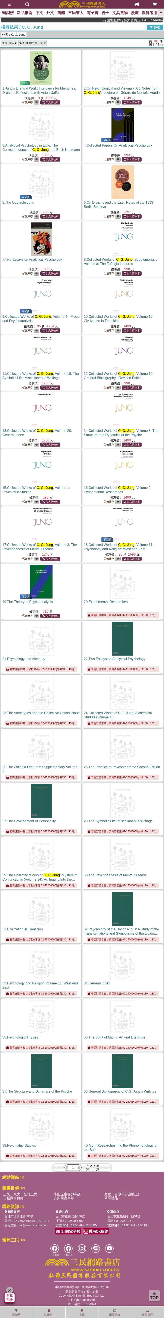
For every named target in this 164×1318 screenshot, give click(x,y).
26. (122, 767)
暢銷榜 (8, 13)
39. (19, 1145)
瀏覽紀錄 (114, 1312)
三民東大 (75, 13)
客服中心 (49, 1312)
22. (114, 659)
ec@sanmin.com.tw (33, 1225)
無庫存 (27, 102)
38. (120, 1091)
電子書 (92, 13)
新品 (24, 13)
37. (37, 1091)
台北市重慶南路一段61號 (124, 1216)
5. (18, 202)
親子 (105, 13)
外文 (50, 13)
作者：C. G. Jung (13, 34)
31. (22, 929)
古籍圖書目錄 (13, 1198)
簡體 (61, 13)
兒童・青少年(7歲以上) (121, 1194)
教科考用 (149, 13)
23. (40, 713)
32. (121, 933)
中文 (39, 13)
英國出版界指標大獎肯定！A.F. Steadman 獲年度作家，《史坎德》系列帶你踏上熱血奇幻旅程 (142, 20)
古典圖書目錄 (64, 1198)
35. (20, 1037)
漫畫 (135, 13)
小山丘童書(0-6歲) (67, 1194)
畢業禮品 (111, 1198)
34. (97, 983)
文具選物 (120, 13)
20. (106, 602)
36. (114, 1037)
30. (115, 875)
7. (32, 259)
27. (29, 821)
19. (27, 602)
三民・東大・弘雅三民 (20, 1194)
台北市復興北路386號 (19, 1216)
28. (118, 821)
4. (118, 145)
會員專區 (147, 1312)
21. (23, 659)
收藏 (82, 1312)
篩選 (155, 27)
